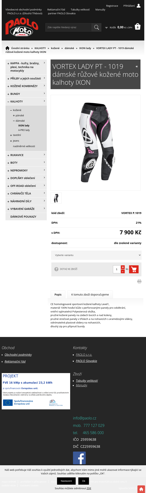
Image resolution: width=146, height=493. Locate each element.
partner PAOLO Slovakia (61, 13)
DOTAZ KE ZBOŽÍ (68, 268)
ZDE (89, 488)
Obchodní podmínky (18, 355)
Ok (83, 481)
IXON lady (85, 48)
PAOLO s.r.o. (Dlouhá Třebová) (24, 13)
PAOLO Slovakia (86, 361)
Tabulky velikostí (80, 9)
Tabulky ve (83, 381)
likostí (94, 381)
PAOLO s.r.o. (84, 355)
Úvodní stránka (20, 48)
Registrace (112, 5)
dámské (69, 48)
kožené (55, 48)
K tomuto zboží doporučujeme (90, 294)
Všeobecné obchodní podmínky (24, 9)
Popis (58, 294)
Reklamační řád (56, 9)
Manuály (100, 9)
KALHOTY (40, 48)
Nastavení (66, 481)
